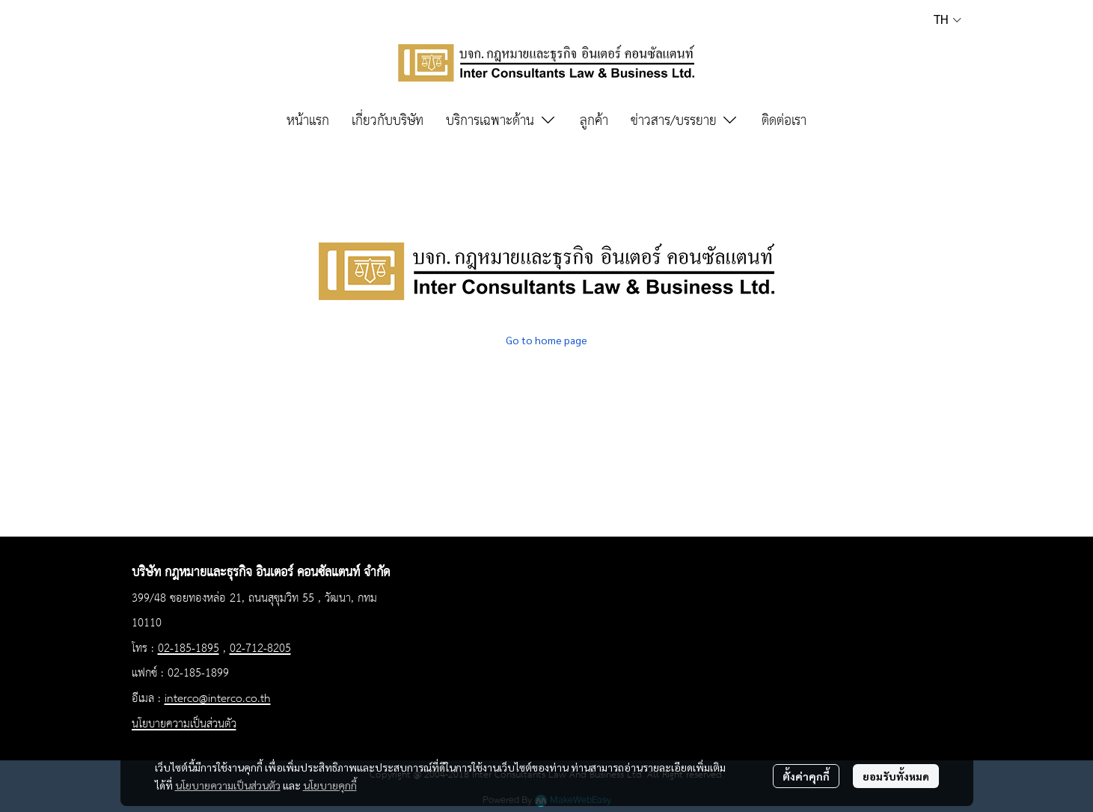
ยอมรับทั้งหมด (896, 776)
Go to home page (546, 340)
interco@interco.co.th (218, 699)
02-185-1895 (188, 649)
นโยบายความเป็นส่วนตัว (228, 785)
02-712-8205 (260, 649)
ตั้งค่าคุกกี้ (806, 776)
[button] (947, 19)
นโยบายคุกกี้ (330, 785)
